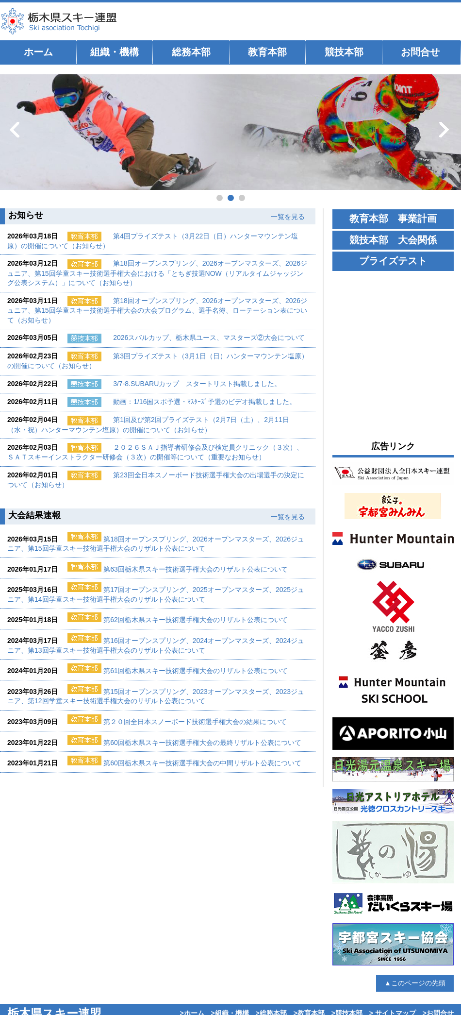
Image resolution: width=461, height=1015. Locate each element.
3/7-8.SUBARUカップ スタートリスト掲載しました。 (197, 384)
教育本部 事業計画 (393, 218)
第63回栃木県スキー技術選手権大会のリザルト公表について (195, 569)
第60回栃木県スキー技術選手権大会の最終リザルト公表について (202, 742)
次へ (445, 129)
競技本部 (344, 52)
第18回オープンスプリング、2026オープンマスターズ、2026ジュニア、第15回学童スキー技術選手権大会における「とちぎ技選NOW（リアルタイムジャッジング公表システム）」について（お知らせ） (157, 273)
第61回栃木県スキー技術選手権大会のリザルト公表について (195, 671)
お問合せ (420, 52)
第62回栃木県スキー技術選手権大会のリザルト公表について (195, 620)
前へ (16, 129)
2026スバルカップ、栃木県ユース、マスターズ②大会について (209, 337)
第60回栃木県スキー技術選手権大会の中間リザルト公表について (202, 763)
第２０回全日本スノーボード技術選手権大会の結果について (195, 722)
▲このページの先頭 (414, 983)
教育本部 (267, 52)
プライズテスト (393, 260)
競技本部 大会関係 (393, 240)
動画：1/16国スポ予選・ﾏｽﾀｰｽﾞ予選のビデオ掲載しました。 (204, 402)
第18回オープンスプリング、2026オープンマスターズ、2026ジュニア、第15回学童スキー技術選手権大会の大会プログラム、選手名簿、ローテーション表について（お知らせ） (157, 310)
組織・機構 (114, 52)
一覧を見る (288, 216)
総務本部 (191, 52)
